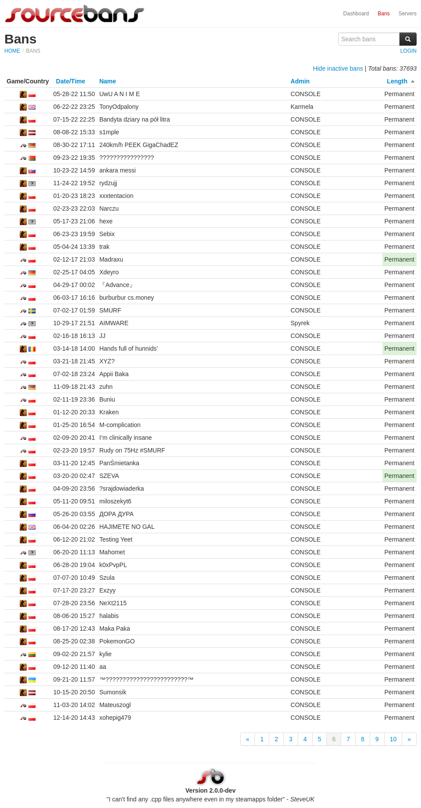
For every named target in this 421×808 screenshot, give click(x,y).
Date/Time (71, 81)
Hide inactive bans (338, 68)
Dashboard (356, 14)
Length (397, 81)
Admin (300, 81)
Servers (408, 14)
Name (107, 81)
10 (393, 739)
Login (408, 51)
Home (12, 51)
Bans (383, 14)
